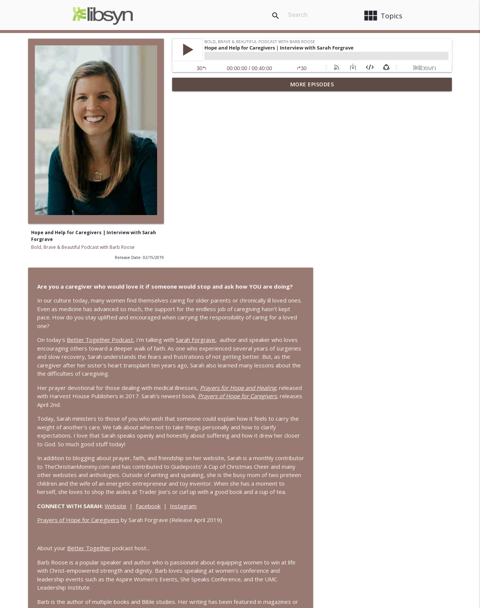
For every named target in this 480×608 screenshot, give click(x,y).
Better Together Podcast (244, 166)
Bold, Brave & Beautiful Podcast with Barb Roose (83, 247)
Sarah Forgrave (339, 166)
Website (259, 341)
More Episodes (312, 84)
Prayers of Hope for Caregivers (222, 355)
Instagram (327, 341)
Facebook (292, 341)
